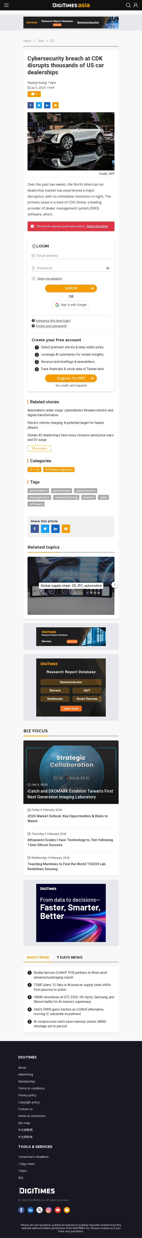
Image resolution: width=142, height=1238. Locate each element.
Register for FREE (75, 378)
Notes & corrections (32, 1116)
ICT (52, 41)
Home (27, 41)
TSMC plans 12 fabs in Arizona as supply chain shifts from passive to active (72, 987)
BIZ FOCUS (35, 730)
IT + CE (34, 469)
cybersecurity (85, 491)
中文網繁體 (25, 1130)
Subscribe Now (97, 226)
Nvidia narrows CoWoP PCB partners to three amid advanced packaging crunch (70, 975)
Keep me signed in (49, 278)
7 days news (26, 1164)
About (22, 1067)
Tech (40, 41)
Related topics (44, 547)
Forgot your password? (51, 326)
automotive (61, 491)
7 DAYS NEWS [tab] (69, 957)
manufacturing (66, 497)
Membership (26, 1081)
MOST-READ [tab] (38, 957)
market (88, 497)
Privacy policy (27, 1095)
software (36, 504)
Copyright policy (29, 1102)
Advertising (25, 1074)
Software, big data (59, 469)
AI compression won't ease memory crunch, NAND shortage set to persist (70, 1024)
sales (103, 497)
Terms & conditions (31, 1088)
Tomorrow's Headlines (33, 1157)
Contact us (25, 1109)
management (39, 497)
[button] (71, 305)
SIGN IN (79, 288)
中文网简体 (25, 1137)
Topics (22, 1171)
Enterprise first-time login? (53, 321)
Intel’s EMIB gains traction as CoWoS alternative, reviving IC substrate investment (69, 1011)
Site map (24, 1123)
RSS (20, 1178)
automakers (38, 491)
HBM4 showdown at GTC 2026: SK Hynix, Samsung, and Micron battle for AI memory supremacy (74, 999)
